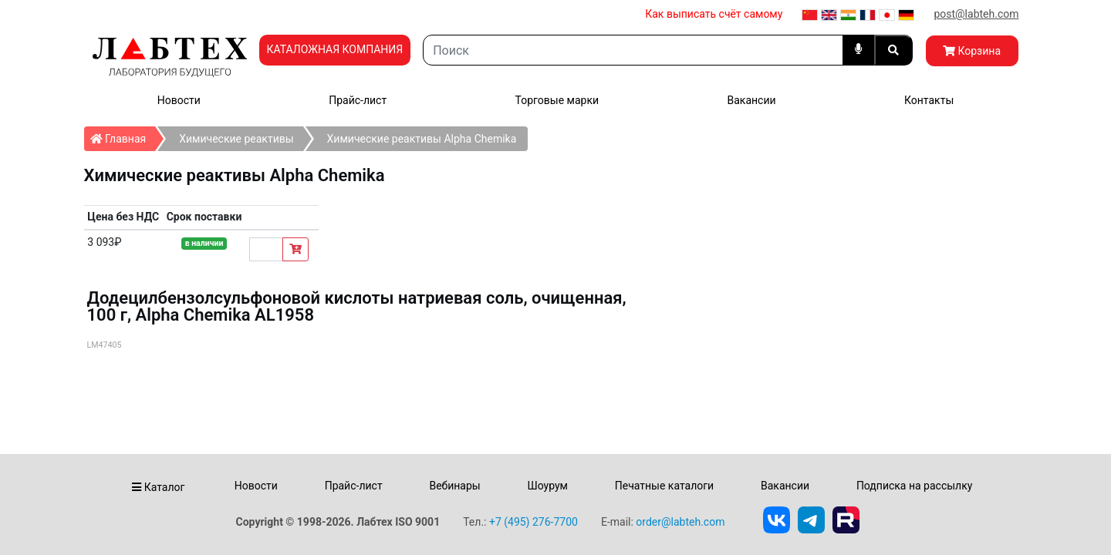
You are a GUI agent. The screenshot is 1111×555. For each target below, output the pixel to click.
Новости (179, 100)
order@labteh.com (680, 522)
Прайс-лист (358, 100)
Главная (123, 135)
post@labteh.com (976, 14)
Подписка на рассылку (914, 485)
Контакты (929, 100)
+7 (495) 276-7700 (533, 522)
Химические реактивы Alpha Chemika (422, 139)
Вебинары (454, 485)
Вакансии (751, 100)
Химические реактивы (236, 139)
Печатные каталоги (664, 485)
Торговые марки (557, 100)
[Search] (633, 50)
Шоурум (547, 485)
